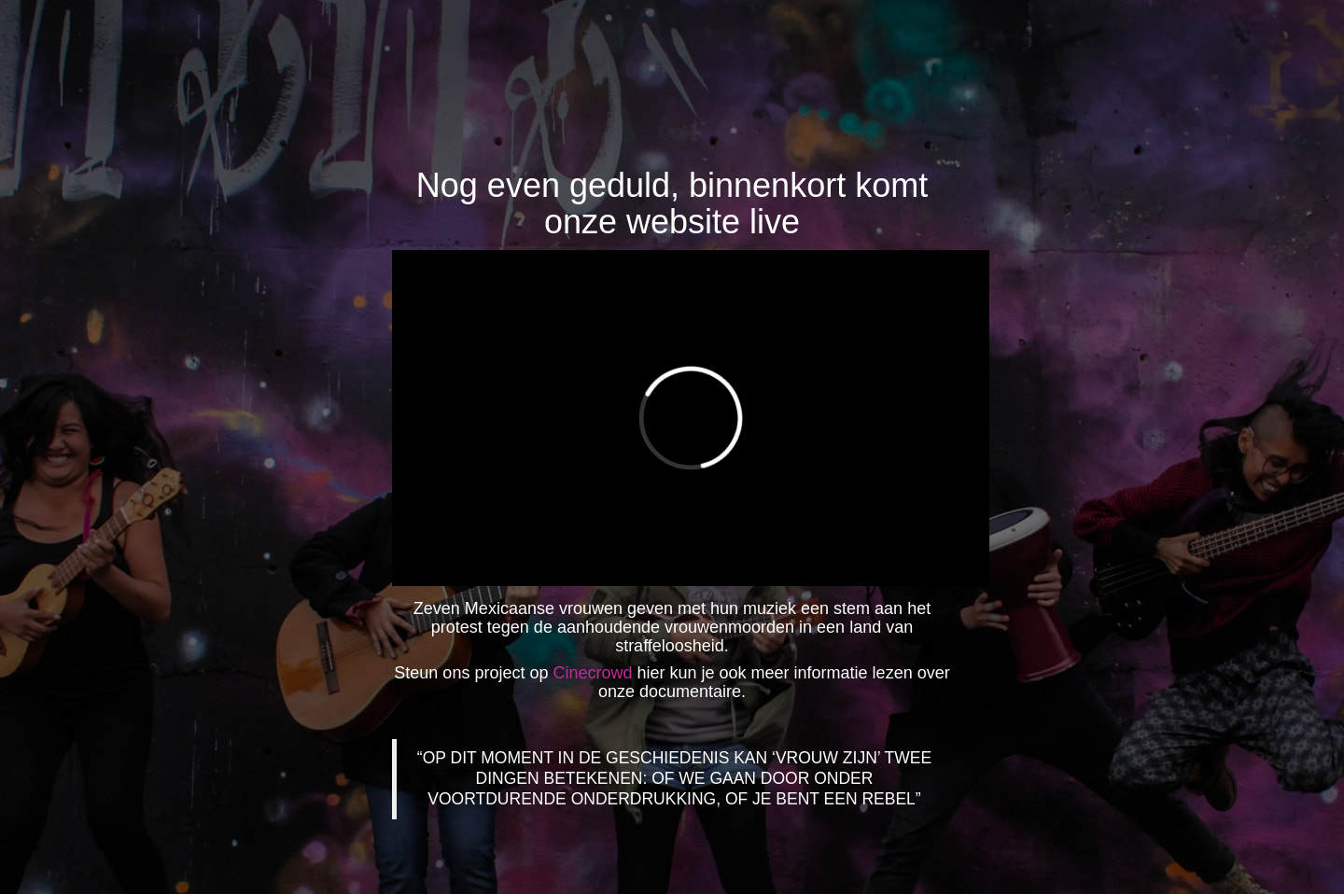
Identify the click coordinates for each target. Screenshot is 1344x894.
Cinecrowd (592, 673)
